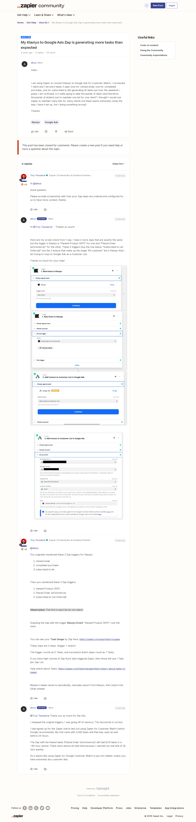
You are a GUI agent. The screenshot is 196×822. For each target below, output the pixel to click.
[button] (158, 5)
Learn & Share (44, 15)
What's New (66, 15)
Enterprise (140, 808)
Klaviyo (36, 122)
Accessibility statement (108, 795)
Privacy (179, 816)
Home (20, 22)
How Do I (44, 22)
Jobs (128, 808)
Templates (156, 808)
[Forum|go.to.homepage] (41, 5)
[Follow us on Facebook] (25, 808)
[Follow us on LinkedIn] (30, 808)
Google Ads (51, 122)
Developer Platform (102, 808)
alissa (34, 62)
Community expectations (153, 55)
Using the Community (151, 50)
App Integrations (174, 808)
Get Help (24, 15)
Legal (169, 816)
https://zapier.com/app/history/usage (99, 639)
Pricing (75, 808)
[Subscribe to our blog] (36, 808)
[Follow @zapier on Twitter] (42, 808)
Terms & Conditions (86, 795)
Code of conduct (149, 45)
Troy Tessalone (37, 175)
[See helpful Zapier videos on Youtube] (48, 808)
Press (119, 808)
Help (84, 808)
